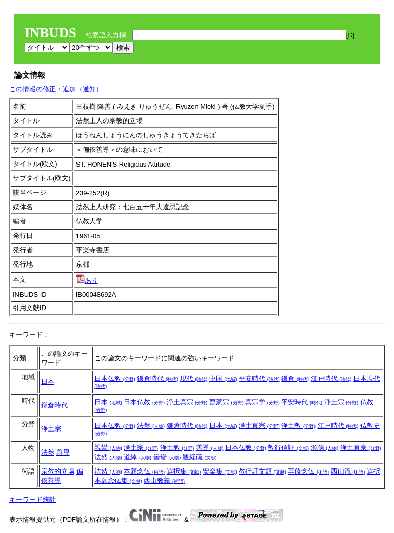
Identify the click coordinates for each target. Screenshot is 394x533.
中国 (223, 378)
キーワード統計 (32, 499)
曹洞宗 (226, 402)
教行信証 (288, 448)
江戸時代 (331, 378)
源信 (325, 448)
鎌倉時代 (157, 378)
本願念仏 (144, 471)
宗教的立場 (57, 471)
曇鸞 (167, 457)
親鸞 (108, 448)
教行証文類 (262, 471)
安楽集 (220, 471)
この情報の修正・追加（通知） (56, 89)
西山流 (348, 471)
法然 (151, 425)
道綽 (137, 457)
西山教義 (164, 480)
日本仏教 (114, 378)
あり (87, 280)
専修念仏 (308, 471)
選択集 (184, 471)
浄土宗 (341, 402)
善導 (63, 452)
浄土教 (298, 425)
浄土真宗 (187, 402)
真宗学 (262, 402)
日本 (47, 381)
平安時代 (259, 378)
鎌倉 (295, 378)
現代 (194, 378)
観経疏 (200, 457)
